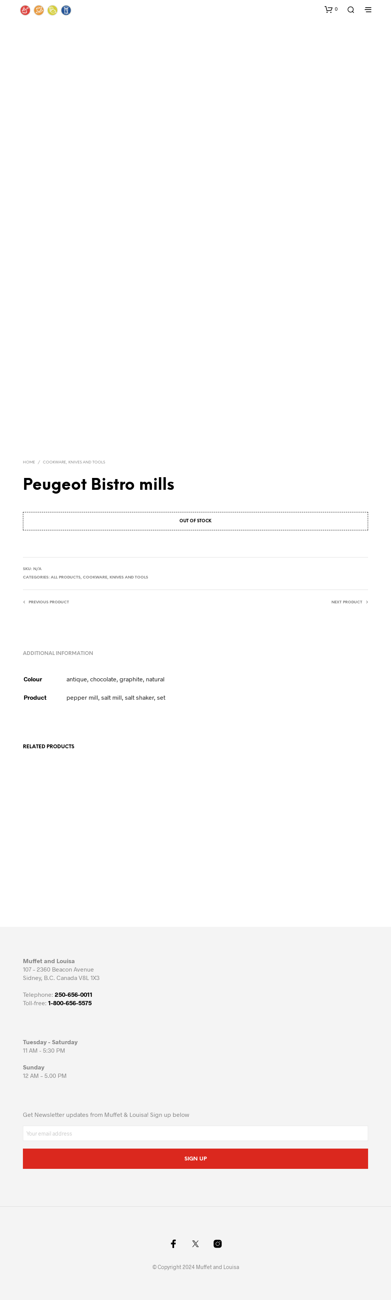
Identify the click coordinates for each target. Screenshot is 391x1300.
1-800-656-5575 (70, 1002)
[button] (331, 9)
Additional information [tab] (58, 653)
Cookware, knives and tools (74, 462)
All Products (66, 577)
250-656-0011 (73, 994)
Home (29, 462)
